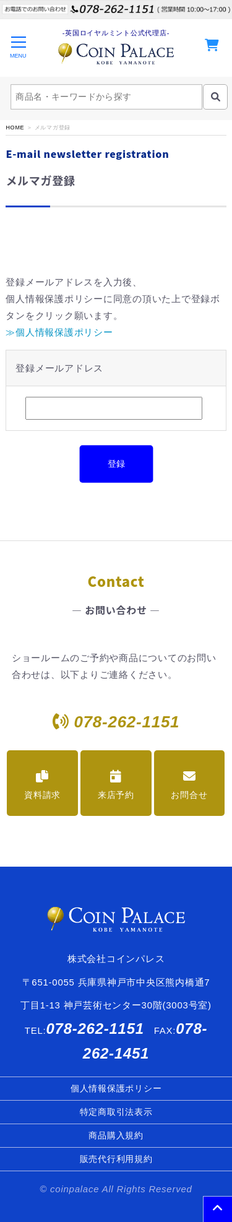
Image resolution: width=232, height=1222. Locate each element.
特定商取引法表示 (116, 1112)
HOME (15, 127)
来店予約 (116, 785)
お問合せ (189, 785)
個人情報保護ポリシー (116, 1088)
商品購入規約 (116, 1135)
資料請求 (42, 785)
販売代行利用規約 (116, 1159)
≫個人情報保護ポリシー (59, 332)
